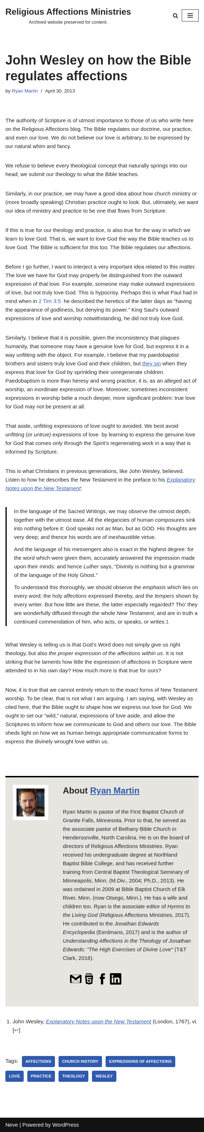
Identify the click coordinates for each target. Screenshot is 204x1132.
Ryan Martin (25, 91)
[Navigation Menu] (190, 15)
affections (38, 1061)
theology (73, 1076)
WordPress (65, 1125)
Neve (11, 1125)
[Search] (175, 15)
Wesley (104, 1076)
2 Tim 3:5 (50, 301)
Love (14, 1076)
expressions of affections (140, 1061)
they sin (151, 363)
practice (41, 1076)
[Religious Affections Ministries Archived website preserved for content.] (68, 15)
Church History (80, 1061)
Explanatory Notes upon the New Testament (98, 1021)
